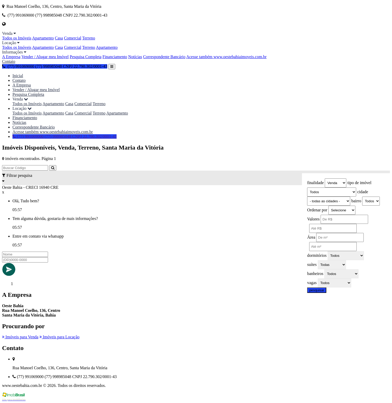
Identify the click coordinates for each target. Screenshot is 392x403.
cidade (362, 192)
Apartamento (43, 38)
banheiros (315, 273)
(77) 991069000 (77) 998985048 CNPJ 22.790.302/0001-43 (54, 66)
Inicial (17, 75)
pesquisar (316, 290)
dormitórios (317, 255)
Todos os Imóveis (16, 38)
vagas (311, 282)
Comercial (72, 38)
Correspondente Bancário (164, 57)
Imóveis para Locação (59, 337)
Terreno (88, 38)
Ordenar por (317, 210)
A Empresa (11, 57)
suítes (311, 264)
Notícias (135, 57)
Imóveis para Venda (20, 337)
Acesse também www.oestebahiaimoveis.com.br (226, 57)
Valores (313, 219)
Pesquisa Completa (86, 57)
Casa (59, 38)
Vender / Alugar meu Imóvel (45, 57)
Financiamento (115, 57)
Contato (8, 61)
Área (311, 237)
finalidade (315, 182)
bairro (356, 201)
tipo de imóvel (359, 182)
